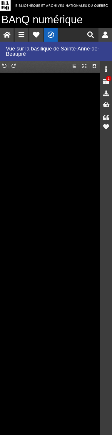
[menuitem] (7, 35)
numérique (42, 20)
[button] (21, 35)
